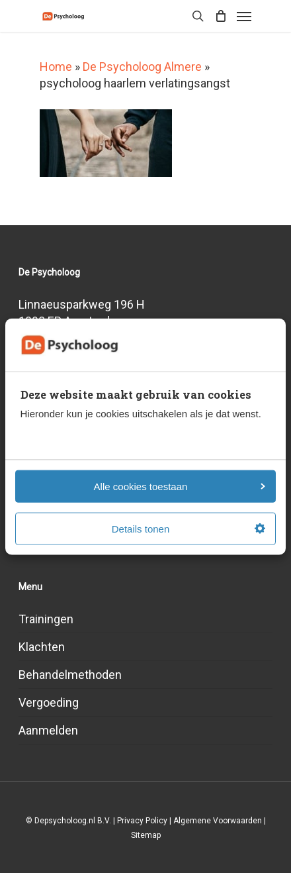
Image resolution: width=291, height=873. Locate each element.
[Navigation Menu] (244, 16)
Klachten (42, 647)
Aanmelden (48, 730)
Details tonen (188, 528)
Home (56, 67)
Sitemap (146, 835)
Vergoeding (49, 702)
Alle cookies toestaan (179, 485)
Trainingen (46, 619)
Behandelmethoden (70, 675)
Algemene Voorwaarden (217, 820)
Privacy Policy (142, 820)
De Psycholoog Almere (142, 67)
